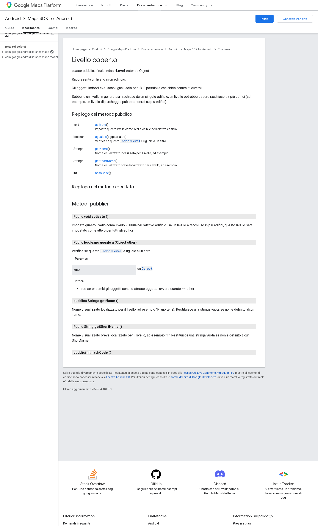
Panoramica (84, 5)
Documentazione (152, 49)
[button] (28, 51)
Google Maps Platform (122, 49)
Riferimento (225, 49)
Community (199, 5)
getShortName (105, 161)
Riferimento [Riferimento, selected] (31, 28)
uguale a (101, 137)
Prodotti (106, 5)
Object (146, 268)
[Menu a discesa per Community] (212, 5)
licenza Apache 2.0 (118, 377)
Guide (9, 28)
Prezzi (124, 5)
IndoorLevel (130, 141)
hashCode (102, 173)
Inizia (264, 19)
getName (101, 149)
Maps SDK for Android (50, 18)
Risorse (71, 28)
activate (100, 124)
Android (13, 18)
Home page (79, 49)
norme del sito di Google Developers (193, 377)
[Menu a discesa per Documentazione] (167, 5)
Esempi (52, 28)
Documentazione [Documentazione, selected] (149, 5)
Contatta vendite (294, 19)
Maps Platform (37, 5)
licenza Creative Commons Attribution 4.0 (208, 372)
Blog (179, 5)
